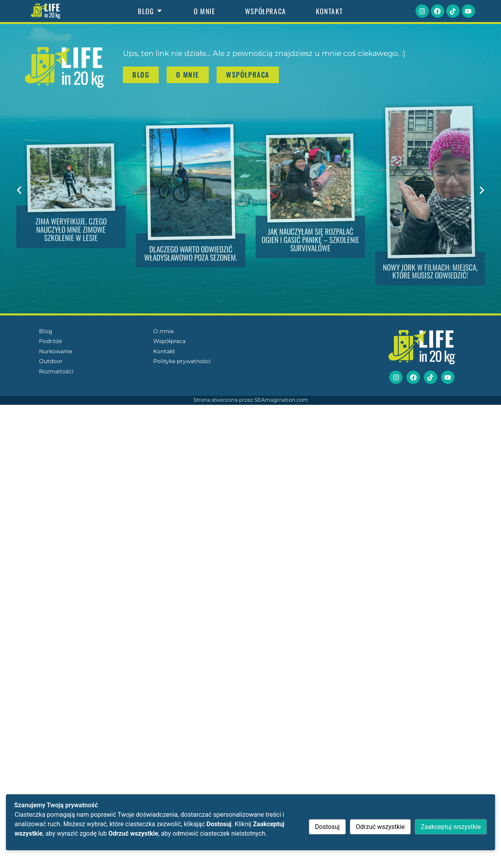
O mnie (204, 11)
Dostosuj (327, 827)
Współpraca (265, 11)
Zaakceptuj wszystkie (451, 827)
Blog (151, 11)
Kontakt (329, 11)
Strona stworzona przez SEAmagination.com (250, 400)
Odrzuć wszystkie (380, 827)
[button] (19, 190)
